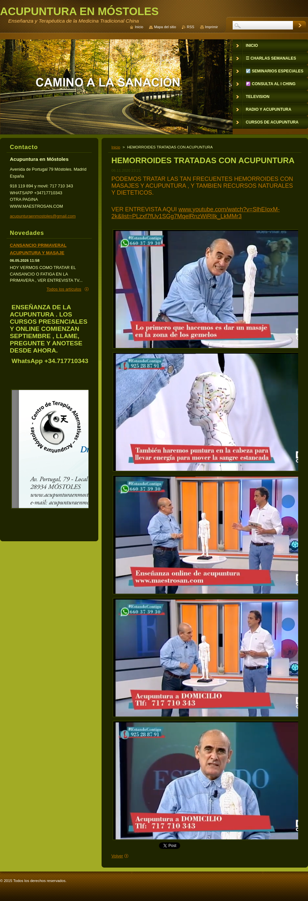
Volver (117, 855)
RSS (190, 27)
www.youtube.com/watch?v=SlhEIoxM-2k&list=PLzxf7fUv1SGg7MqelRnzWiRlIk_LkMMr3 (195, 213)
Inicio (115, 147)
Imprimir (211, 27)
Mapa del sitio (165, 27)
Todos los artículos (64, 289)
